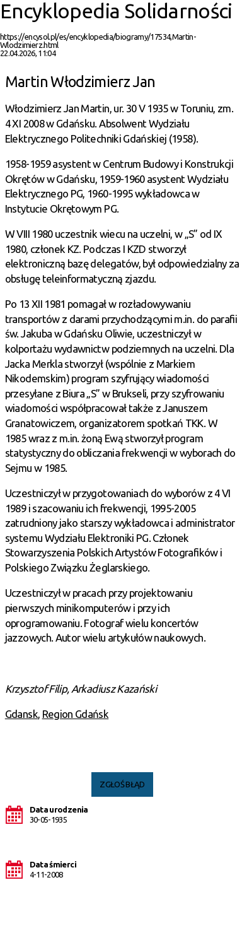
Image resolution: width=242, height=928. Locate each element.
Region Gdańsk (75, 714)
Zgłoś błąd (122, 784)
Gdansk (21, 714)
